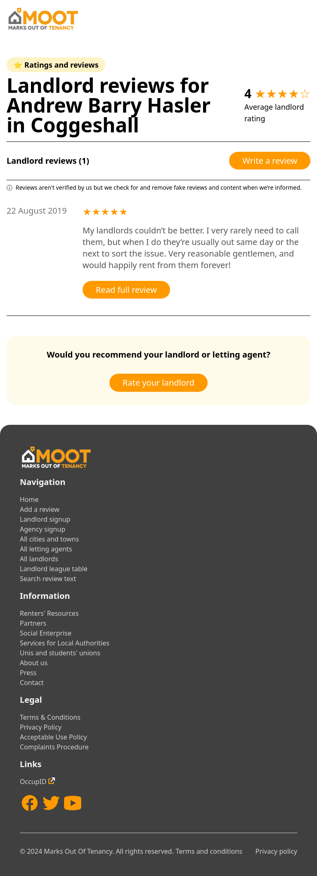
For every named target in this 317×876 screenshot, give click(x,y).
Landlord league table (54, 568)
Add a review (39, 509)
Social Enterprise (45, 633)
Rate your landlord (158, 382)
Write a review (269, 160)
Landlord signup (45, 519)
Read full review (126, 289)
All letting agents (46, 548)
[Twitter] (51, 803)
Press (28, 672)
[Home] (43, 19)
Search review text (48, 578)
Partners (33, 623)
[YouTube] (73, 803)
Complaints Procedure (54, 746)
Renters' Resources (49, 613)
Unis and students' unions (60, 652)
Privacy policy (276, 851)
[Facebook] (30, 803)
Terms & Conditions (50, 717)
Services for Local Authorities (64, 643)
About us (33, 662)
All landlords (39, 558)
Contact (32, 682)
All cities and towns (49, 539)
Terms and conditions (208, 851)
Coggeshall (85, 124)
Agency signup (42, 529)
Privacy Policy (41, 727)
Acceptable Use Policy (53, 737)
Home (29, 499)
